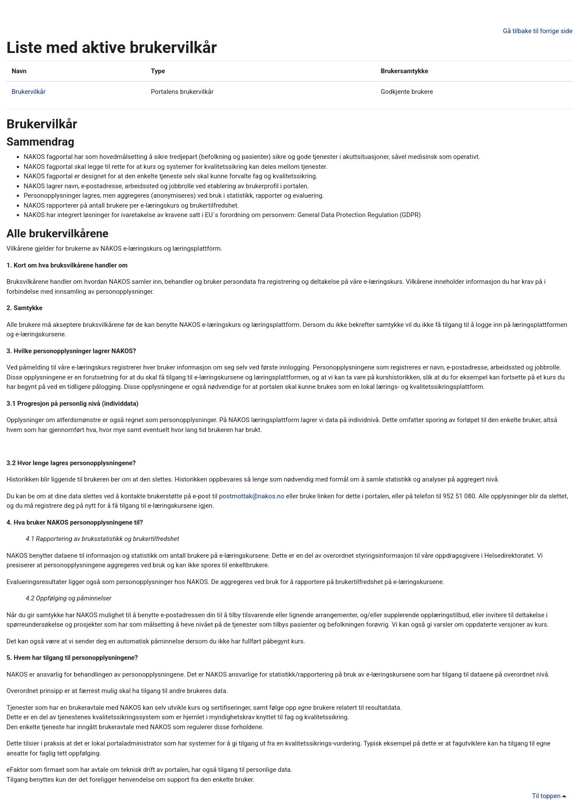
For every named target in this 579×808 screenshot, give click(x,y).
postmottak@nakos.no (251, 496)
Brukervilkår (29, 92)
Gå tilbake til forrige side (538, 31)
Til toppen (550, 796)
